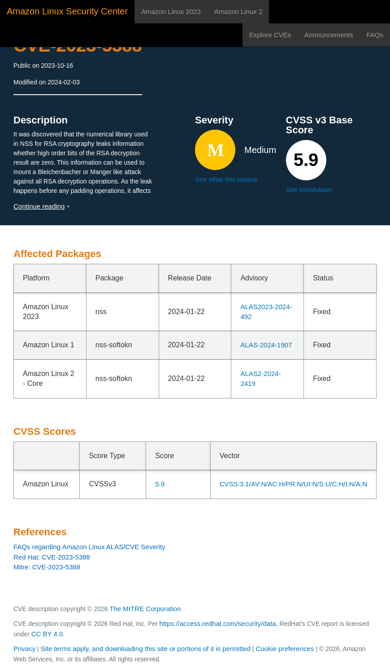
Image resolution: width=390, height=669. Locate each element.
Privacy (24, 648)
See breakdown (309, 189)
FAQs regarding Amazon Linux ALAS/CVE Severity (89, 547)
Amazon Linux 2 (238, 11)
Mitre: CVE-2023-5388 (46, 567)
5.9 (160, 484)
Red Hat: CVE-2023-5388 (51, 557)
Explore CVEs (270, 35)
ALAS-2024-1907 (266, 345)
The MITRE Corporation (145, 608)
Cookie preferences (285, 648)
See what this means (226, 179)
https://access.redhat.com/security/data (217, 623)
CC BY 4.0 (47, 634)
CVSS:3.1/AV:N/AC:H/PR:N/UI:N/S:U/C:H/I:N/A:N (293, 484)
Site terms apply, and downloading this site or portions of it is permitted (146, 648)
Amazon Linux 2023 (171, 11)
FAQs (374, 35)
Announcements (328, 35)
